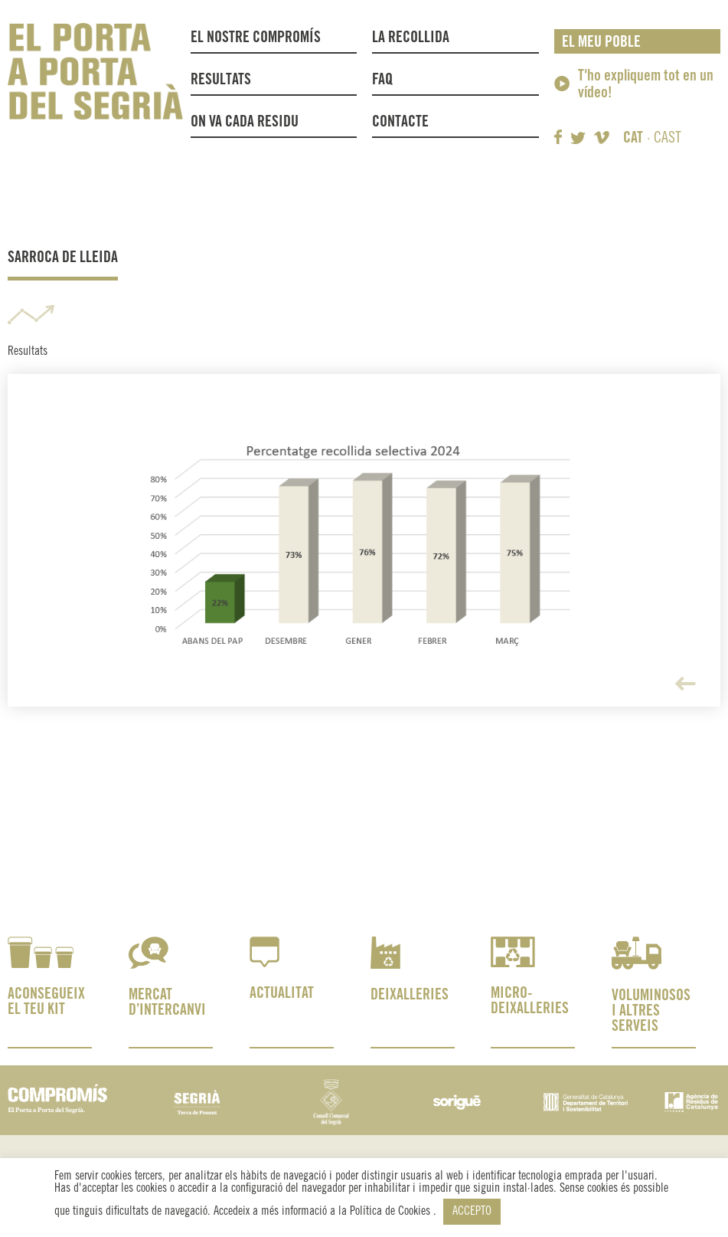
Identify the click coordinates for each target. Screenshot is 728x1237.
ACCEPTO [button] (471, 1211)
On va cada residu (245, 122)
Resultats (221, 80)
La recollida (414, 38)
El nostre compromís (256, 37)
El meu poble (601, 42)
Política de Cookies (391, 1211)
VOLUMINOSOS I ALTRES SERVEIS (651, 1011)
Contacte (400, 122)
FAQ (382, 80)
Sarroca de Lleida (63, 257)
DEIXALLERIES (410, 995)
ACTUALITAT (282, 993)
